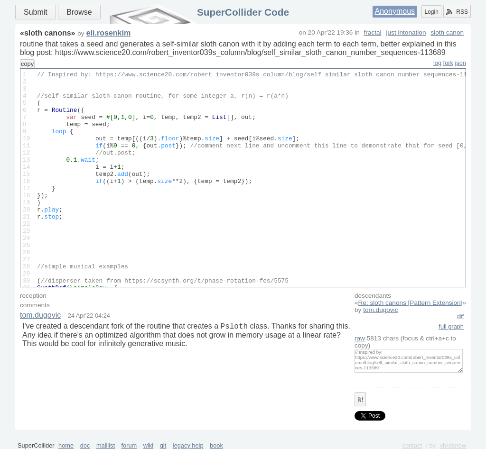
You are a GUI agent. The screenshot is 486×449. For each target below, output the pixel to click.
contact (412, 445)
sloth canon (447, 32)
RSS (457, 12)
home (66, 445)
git (163, 445)
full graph (451, 326)
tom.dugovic (380, 309)
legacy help (188, 445)
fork (448, 62)
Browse (79, 12)
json (460, 62)
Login (431, 12)
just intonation (406, 32)
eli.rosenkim (108, 33)
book (216, 445)
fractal (373, 32)
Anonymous (395, 11)
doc (85, 445)
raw (360, 338)
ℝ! (360, 399)
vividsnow (453, 445)
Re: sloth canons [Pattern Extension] (410, 302)
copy (27, 63)
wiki (148, 445)
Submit (35, 12)
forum (129, 445)
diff (460, 316)
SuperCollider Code (243, 12)
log (437, 62)
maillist (105, 445)
